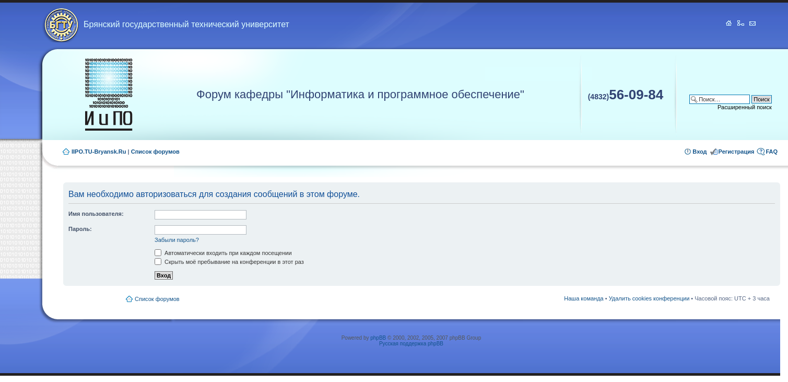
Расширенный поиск (745, 107)
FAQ (772, 151)
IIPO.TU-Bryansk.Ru (99, 151)
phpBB (378, 338)
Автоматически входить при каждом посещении (223, 253)
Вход (699, 151)
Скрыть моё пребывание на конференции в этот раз (229, 262)
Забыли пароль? (177, 240)
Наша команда (583, 298)
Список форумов (155, 151)
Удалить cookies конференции (649, 298)
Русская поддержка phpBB (411, 343)
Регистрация (737, 151)
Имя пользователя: (96, 214)
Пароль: (80, 229)
